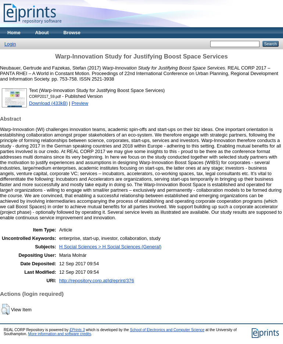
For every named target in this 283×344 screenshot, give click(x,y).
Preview (80, 103)
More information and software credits (59, 334)
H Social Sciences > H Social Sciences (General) (110, 246)
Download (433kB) (48, 103)
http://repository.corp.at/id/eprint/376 (96, 280)
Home (14, 32)
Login (10, 44)
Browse (72, 32)
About (42, 32)
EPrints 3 (77, 330)
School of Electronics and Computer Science (167, 330)
